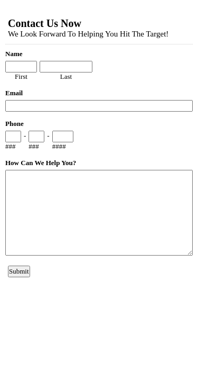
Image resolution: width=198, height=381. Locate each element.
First (21, 76)
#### (59, 146)
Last (66, 76)
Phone (14, 124)
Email (14, 93)
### (10, 146)
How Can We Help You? (40, 163)
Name (14, 54)
